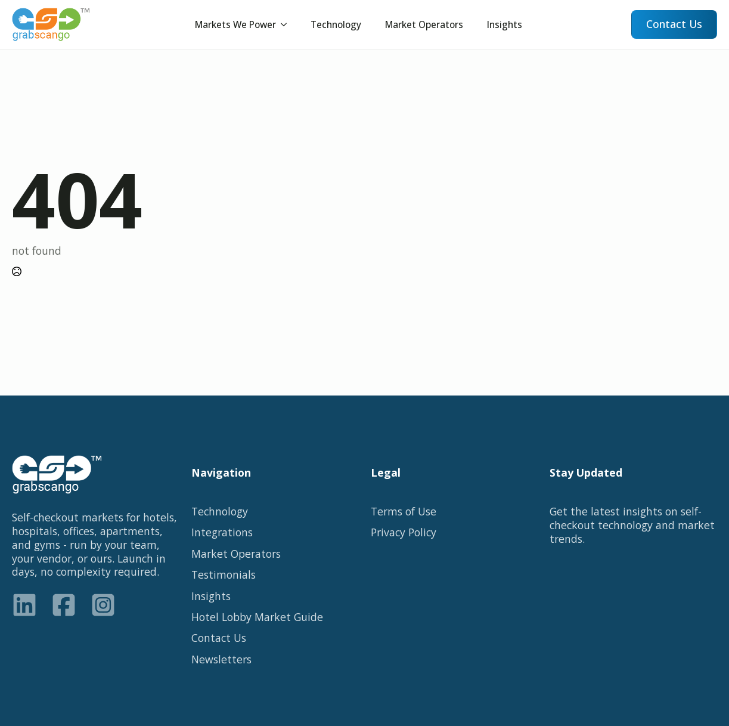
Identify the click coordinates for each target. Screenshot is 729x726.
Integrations (222, 532)
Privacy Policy (403, 532)
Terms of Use (403, 511)
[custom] (24, 604)
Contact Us (218, 638)
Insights (504, 24)
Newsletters (221, 659)
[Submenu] (287, 25)
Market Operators (424, 24)
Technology (336, 24)
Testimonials (223, 575)
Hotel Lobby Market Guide (257, 617)
